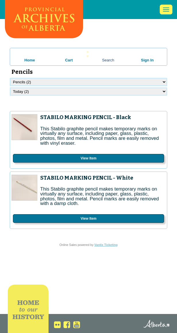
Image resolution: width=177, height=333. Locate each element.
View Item (88, 158)
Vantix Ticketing (106, 245)
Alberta (151, 324)
